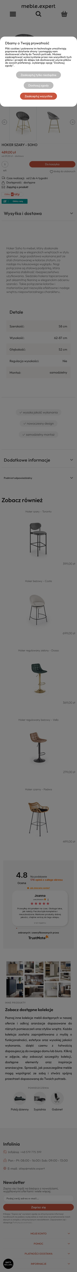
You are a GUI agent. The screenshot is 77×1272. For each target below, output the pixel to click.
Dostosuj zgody (38, 85)
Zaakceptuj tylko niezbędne (38, 75)
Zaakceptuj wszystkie (38, 96)
